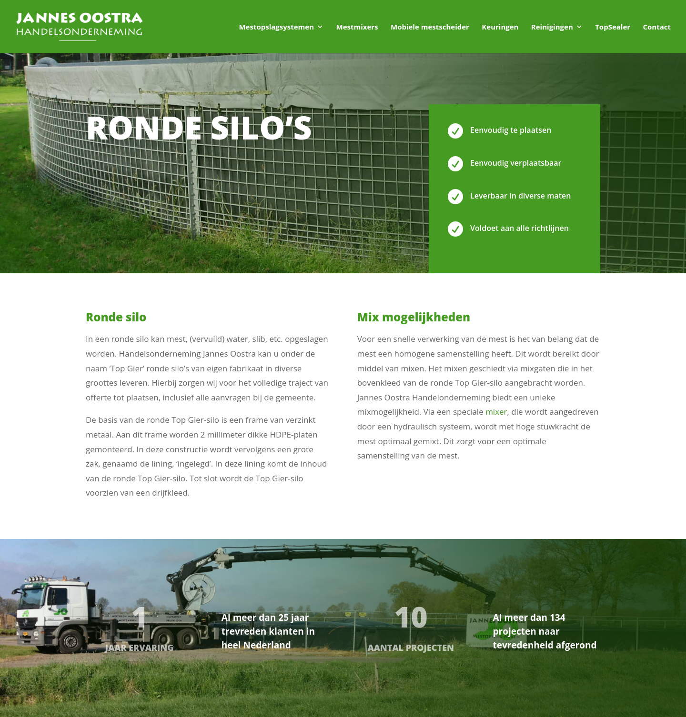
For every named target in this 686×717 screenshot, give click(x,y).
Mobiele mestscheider (430, 27)
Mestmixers (357, 27)
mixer (496, 411)
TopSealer (612, 27)
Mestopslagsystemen (276, 27)
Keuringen (500, 27)
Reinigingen (552, 27)
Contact (657, 27)
